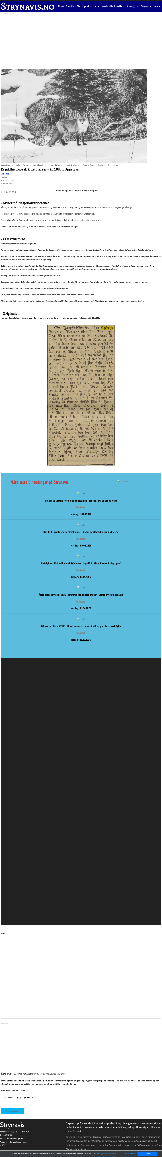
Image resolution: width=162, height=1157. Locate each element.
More (156, 6)
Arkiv (97, 6)
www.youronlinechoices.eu (106, 1154)
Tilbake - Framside (66, 6)
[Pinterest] (13, 192)
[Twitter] (5, 192)
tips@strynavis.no (24, 1097)
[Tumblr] (16, 192)
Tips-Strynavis (83, 6)
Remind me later (129, 1154)
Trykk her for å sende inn (12, 1080)
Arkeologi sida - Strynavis (138, 6)
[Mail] (10, 192)
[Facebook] (2, 192)
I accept (147, 1154)
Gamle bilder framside (112, 6)
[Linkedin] (7, 192)
